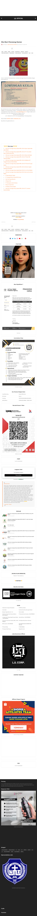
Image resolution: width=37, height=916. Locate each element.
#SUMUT (26, 51)
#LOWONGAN (17, 51)
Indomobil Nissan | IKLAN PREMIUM (24, 617)
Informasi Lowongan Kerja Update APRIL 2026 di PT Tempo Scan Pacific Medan (20, 548)
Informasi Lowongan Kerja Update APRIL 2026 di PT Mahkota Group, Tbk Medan (20, 514)
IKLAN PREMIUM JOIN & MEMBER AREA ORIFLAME (25, 624)
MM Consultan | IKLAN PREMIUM (7, 623)
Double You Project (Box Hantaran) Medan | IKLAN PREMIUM (9, 615)
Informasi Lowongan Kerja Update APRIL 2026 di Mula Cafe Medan (19, 155)
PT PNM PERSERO (21, 626)
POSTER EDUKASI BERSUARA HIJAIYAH (25, 398)
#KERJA (9, 51)
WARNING (9, 118)
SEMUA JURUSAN (18, 53)
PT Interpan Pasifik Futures (6, 628)
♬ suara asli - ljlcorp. (8, 504)
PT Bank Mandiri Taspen (10, 175)
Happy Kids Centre (22, 628)
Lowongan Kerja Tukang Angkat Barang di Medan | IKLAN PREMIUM (10, 618)
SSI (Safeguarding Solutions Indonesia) (25, 620)
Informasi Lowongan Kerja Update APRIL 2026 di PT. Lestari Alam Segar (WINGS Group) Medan (20, 520)
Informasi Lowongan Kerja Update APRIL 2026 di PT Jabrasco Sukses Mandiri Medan (21, 531)
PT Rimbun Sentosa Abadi (11, 186)
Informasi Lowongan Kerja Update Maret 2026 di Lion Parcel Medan (19, 170)
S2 (2, 851)
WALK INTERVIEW (7, 851)
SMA (29, 53)
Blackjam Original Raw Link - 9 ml (7, 611)
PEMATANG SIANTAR (5, 53)
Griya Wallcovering (5, 394)
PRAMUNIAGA (12, 53)
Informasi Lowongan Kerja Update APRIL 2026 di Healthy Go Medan (20, 542)
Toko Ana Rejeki (21, 611)
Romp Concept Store (10, 184)
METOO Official (4, 400)
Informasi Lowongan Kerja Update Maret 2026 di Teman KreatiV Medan (20, 559)
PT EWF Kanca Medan (22, 607)
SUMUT (29, 849)
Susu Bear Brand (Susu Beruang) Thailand (25, 609)
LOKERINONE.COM (16, 118)
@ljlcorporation (7, 483)
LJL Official (18, 18)
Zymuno (20, 396)
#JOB (2, 51)
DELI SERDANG (17, 851)
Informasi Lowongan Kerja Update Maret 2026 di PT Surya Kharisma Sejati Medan (21, 537)
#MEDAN (22, 51)
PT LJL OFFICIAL (20, 219)
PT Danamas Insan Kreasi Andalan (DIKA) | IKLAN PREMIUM (10, 621)
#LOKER (12, 51)
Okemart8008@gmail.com (21, 111)
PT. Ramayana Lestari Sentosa (11, 182)
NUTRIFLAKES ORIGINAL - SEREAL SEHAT (25, 400)
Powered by (19, 479)
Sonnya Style (4, 609)
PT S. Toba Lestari (11, 525)
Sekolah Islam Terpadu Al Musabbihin (8, 607)
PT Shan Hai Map (5, 626)
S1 (16, 849)
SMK (32, 53)
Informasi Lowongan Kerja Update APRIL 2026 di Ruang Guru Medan (20, 565)
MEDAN (25, 849)
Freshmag (4, 398)
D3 (21, 849)
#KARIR (5, 51)
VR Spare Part (8, 181)
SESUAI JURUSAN (25, 53)
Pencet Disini (18, 475)
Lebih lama (33, 221)
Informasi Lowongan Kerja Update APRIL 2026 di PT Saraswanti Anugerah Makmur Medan (21, 554)
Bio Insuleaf (4, 396)
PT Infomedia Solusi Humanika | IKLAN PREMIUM (26, 614)
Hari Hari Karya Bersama (10, 179)
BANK (12, 851)
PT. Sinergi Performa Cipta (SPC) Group (13, 177)
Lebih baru (3, 221)
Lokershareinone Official (12, 44)
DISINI (20, 213)
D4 (32, 849)
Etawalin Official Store (22, 394)
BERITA (22, 851)
